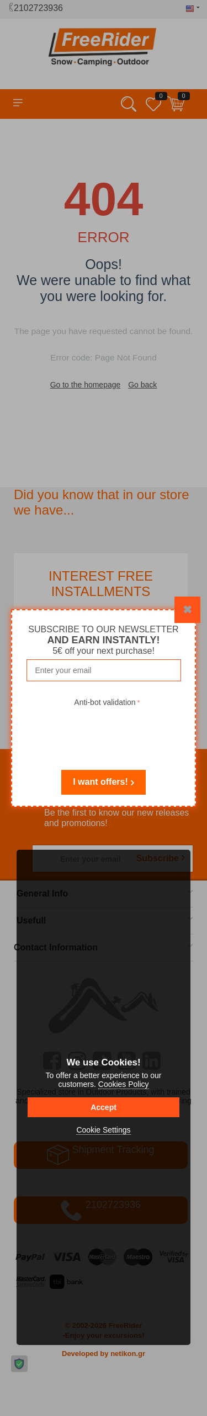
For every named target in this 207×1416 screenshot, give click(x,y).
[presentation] (107, 730)
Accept (103, 1107)
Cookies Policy (123, 1084)
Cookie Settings (103, 1129)
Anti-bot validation (104, 702)
